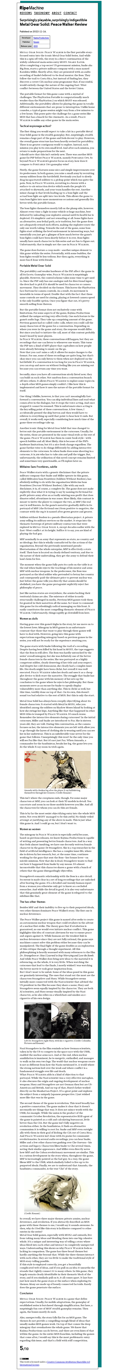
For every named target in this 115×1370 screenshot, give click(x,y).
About (56, 13)
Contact (70, 13)
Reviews (26, 13)
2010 (36, 46)
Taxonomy (42, 13)
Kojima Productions (41, 38)
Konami (36, 42)
